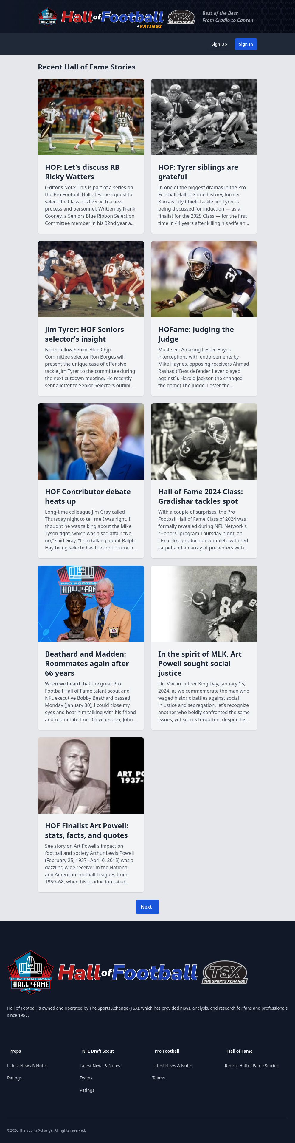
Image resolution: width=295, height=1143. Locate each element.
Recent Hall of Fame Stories (252, 1065)
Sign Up (219, 44)
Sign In (246, 44)
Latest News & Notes (27, 1065)
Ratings (14, 1078)
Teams (86, 1078)
